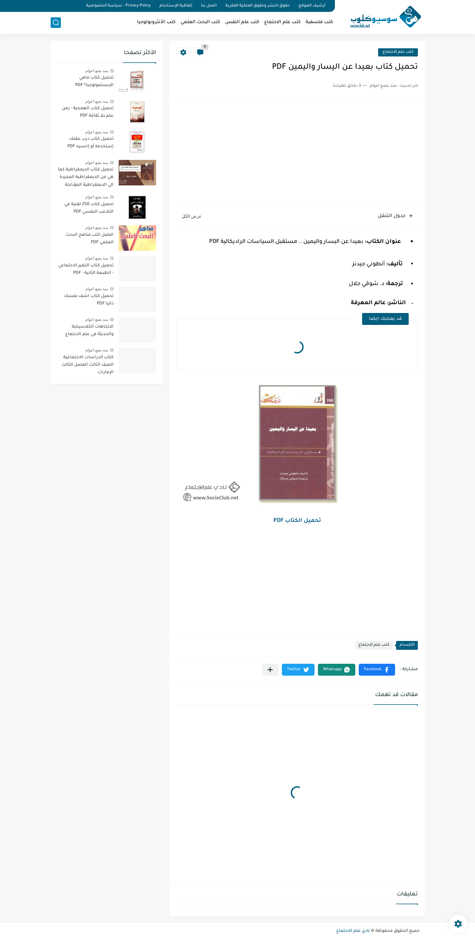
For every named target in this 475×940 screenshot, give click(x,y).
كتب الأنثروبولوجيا (156, 22)
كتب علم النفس (242, 22)
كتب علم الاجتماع (282, 22)
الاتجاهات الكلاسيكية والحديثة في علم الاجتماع (89, 331)
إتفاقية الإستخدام (175, 6)
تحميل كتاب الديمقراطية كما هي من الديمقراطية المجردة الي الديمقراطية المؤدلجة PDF (86, 178)
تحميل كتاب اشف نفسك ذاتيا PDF (89, 300)
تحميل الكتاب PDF (297, 521)
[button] (377, 670)
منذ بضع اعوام (96, 70)
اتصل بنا (209, 6)
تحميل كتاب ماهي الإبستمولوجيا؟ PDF (94, 82)
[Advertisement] (297, 154)
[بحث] (56, 22)
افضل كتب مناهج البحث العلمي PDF (90, 239)
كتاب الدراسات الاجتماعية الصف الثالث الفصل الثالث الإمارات (88, 365)
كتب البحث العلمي (200, 22)
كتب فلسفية (319, 22)
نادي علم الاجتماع (353, 931)
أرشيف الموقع (312, 6)
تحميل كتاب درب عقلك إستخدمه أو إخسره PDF (90, 143)
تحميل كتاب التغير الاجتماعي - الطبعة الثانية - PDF (86, 269)
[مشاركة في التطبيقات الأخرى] (270, 670)
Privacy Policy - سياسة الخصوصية (118, 6)
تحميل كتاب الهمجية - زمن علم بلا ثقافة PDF (88, 112)
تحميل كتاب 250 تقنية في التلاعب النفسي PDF (89, 208)
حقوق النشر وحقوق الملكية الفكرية (257, 6)
